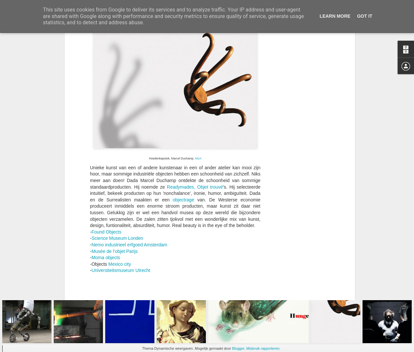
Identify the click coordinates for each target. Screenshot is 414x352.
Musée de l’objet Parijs (114, 195)
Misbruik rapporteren (263, 348)
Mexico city (119, 208)
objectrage (183, 144)
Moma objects (105, 202)
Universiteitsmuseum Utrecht (120, 215)
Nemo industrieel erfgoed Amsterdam (129, 189)
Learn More (335, 16)
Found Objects (106, 176)
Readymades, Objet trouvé (195, 131)
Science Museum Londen (117, 183)
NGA (198, 103)
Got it (364, 16)
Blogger (238, 348)
